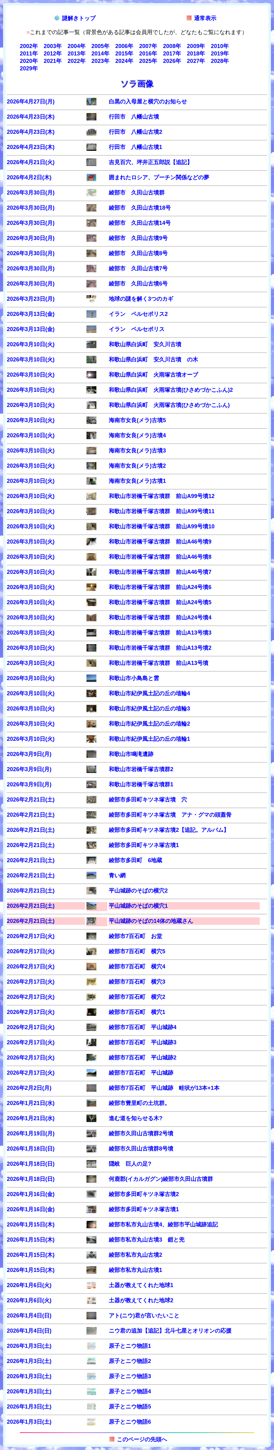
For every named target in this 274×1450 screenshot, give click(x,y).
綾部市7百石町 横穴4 (137, 966)
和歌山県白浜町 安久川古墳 (148, 344)
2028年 (220, 61)
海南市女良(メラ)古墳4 (137, 435)
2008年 (172, 46)
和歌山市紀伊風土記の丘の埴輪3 (149, 708)
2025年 (148, 61)
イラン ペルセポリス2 (138, 314)
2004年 (77, 46)
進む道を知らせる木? (135, 1118)
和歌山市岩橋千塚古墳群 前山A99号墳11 (161, 511)
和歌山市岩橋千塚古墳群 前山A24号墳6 (160, 587)
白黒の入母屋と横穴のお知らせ (148, 101)
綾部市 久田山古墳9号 (138, 238)
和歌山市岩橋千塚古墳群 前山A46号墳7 (160, 572)
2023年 (100, 61)
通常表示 (201, 18)
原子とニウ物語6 (130, 1422)
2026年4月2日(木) (29, 177)
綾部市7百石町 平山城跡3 (142, 1042)
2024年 (124, 61)
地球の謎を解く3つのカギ (141, 299)
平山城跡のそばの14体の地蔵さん (151, 921)
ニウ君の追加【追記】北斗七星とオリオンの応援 (170, 1331)
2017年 (172, 53)
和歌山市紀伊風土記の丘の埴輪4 (149, 693)
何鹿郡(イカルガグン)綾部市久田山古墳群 (161, 1179)
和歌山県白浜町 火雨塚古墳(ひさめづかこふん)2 (171, 390)
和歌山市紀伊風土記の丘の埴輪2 (149, 724)
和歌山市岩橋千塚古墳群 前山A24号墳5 (160, 602)
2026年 (172, 61)
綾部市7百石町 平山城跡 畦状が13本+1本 (164, 1088)
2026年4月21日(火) (31, 162)
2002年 (29, 46)
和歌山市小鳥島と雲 (134, 678)
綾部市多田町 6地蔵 (135, 860)
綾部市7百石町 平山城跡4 (142, 1027)
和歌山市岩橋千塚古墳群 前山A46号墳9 (160, 542)
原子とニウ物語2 (130, 1361)
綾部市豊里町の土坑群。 (139, 1103)
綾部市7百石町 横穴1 (137, 1012)
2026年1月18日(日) (31, 1149)
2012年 (53, 53)
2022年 (77, 61)
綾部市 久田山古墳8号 (138, 253)
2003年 (53, 46)
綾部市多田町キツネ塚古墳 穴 (148, 800)
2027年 (196, 61)
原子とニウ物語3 (130, 1376)
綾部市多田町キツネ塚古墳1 (144, 845)
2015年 (124, 53)
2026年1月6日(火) (29, 1285)
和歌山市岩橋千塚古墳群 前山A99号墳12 (161, 496)
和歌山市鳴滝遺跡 (131, 754)
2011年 (29, 53)
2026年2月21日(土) (31, 800)
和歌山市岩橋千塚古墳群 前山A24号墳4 (160, 617)
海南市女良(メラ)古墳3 (137, 451)
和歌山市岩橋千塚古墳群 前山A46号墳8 (160, 557)
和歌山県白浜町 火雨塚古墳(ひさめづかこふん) (169, 405)
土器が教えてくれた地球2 (141, 1300)
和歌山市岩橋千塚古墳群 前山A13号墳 (158, 663)
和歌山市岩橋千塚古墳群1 (141, 784)
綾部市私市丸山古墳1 (135, 1270)
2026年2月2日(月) (29, 1088)
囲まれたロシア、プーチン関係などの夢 (159, 177)
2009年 (196, 46)
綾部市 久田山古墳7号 (138, 268)
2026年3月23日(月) (31, 299)
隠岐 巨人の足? (130, 1164)
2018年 (196, 53)
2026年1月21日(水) (31, 1103)
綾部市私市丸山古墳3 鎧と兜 (146, 1240)
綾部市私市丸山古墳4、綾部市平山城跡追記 (163, 1224)
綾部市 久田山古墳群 (137, 193)
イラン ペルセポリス (137, 329)
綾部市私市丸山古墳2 (135, 1255)
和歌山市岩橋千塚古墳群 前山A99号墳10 (161, 526)
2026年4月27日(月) (31, 101)
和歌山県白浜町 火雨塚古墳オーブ (153, 375)
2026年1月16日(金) (31, 1194)
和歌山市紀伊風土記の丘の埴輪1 (149, 739)
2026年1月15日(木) (31, 1224)
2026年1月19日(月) (31, 1133)
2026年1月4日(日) (29, 1315)
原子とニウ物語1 (130, 1346)
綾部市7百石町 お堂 (135, 936)
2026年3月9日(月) (29, 754)
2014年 (100, 53)
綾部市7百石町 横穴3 (137, 982)
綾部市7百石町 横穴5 (137, 951)
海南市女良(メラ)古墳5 (137, 420)
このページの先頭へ (138, 1439)
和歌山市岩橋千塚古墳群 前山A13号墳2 (160, 648)
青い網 (117, 875)
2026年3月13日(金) (31, 314)
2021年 (53, 61)
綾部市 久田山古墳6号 (138, 284)
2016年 (148, 53)
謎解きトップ (75, 18)
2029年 (29, 68)
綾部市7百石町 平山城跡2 (142, 1058)
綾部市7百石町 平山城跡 (141, 1073)
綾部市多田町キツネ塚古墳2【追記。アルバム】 (169, 830)
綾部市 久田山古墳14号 (140, 223)
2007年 (148, 46)
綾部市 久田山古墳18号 (140, 208)
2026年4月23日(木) (31, 117)
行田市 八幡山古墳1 (135, 147)
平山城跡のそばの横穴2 (138, 891)
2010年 (220, 46)
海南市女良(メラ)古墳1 (137, 481)
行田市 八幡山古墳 (134, 117)
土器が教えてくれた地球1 (141, 1285)
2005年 (100, 46)
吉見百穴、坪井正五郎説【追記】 (150, 162)
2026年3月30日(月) (31, 193)
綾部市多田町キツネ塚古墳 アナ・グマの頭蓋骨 (170, 815)
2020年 (29, 61)
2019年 (220, 53)
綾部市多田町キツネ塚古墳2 (144, 1194)
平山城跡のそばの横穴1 (138, 906)
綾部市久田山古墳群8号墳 (141, 1149)
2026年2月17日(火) (31, 936)
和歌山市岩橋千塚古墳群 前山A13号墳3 (160, 633)
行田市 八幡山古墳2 (135, 132)
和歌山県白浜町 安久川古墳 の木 (153, 359)
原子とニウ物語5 (130, 1407)
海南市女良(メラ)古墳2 (137, 466)
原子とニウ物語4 (130, 1391)
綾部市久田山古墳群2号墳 (141, 1133)
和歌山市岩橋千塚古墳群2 (141, 769)
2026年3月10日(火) (31, 344)
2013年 (77, 53)
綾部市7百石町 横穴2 (137, 997)
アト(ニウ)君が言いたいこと (144, 1315)
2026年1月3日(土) (29, 1346)
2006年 (124, 46)
